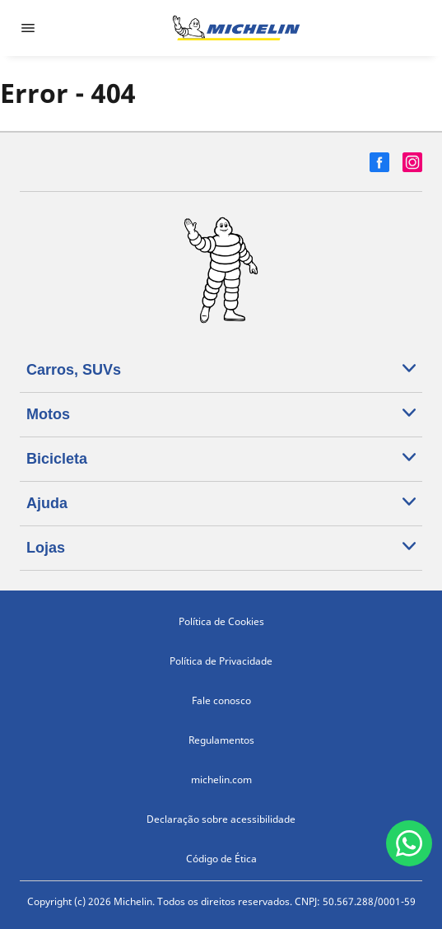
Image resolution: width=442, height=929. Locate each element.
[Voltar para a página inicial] (236, 28)
